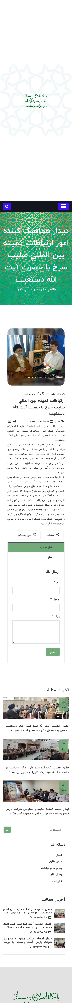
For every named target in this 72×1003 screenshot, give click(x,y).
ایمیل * (55, 599)
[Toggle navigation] (63, 206)
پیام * (56, 616)
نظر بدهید (46, 547)
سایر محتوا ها (37, 289)
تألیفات (57, 881)
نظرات (48, 557)
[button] (7, 206)
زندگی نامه (55, 874)
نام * (57, 582)
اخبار (20, 289)
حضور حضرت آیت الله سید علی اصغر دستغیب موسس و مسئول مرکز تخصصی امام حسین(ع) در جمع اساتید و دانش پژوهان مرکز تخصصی (37, 728)
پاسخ (52, 651)
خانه (53, 289)
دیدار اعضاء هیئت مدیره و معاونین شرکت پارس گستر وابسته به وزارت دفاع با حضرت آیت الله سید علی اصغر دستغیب (37, 811)
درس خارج (55, 861)
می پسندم (27, 534)
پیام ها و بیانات (51, 868)
